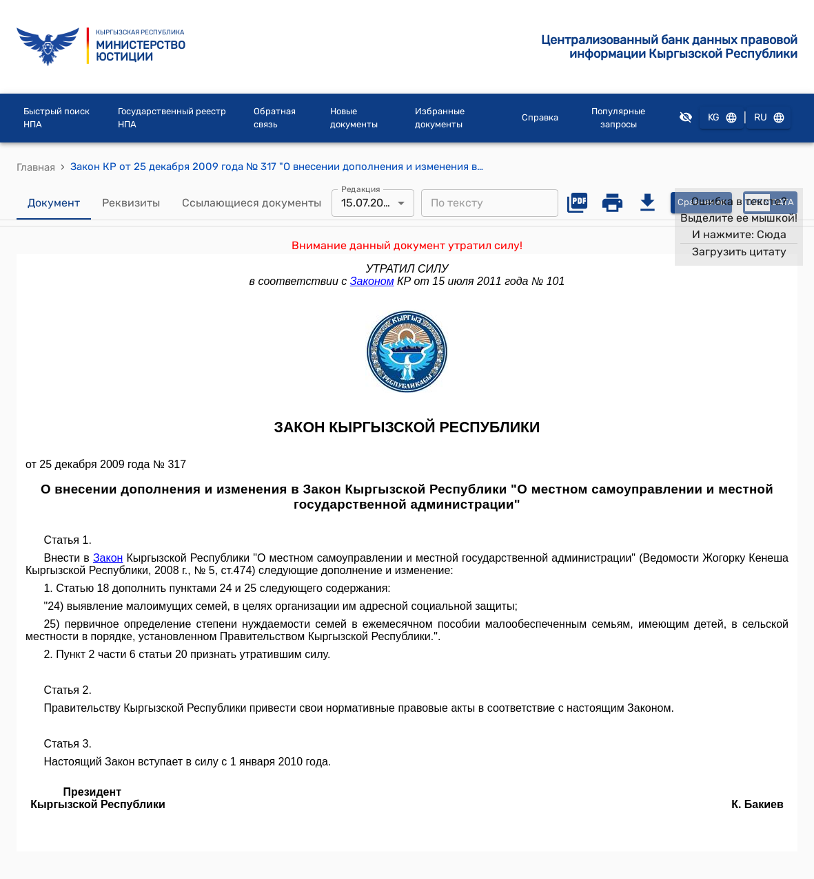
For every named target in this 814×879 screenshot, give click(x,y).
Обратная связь (275, 118)
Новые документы (354, 118)
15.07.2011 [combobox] (367, 202)
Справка (540, 117)
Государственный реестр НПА (172, 118)
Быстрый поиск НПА (56, 118)
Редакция (360, 188)
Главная (36, 167)
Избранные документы (440, 118)
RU (768, 118)
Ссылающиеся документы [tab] (251, 203)
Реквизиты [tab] (131, 203)
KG (722, 118)
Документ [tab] (54, 203)
